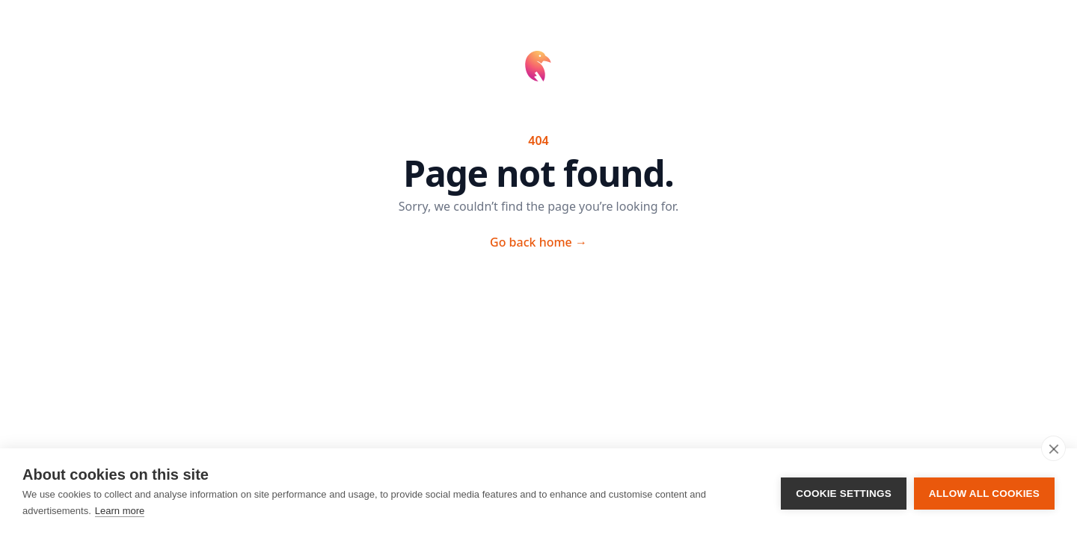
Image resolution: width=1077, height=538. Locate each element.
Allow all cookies (984, 493)
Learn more (119, 510)
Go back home (538, 242)
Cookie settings (844, 493)
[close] (1053, 448)
